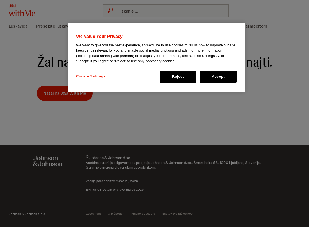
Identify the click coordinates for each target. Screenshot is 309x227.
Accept (218, 76)
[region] (156, 57)
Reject (178, 76)
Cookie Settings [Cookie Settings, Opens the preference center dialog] (91, 76)
